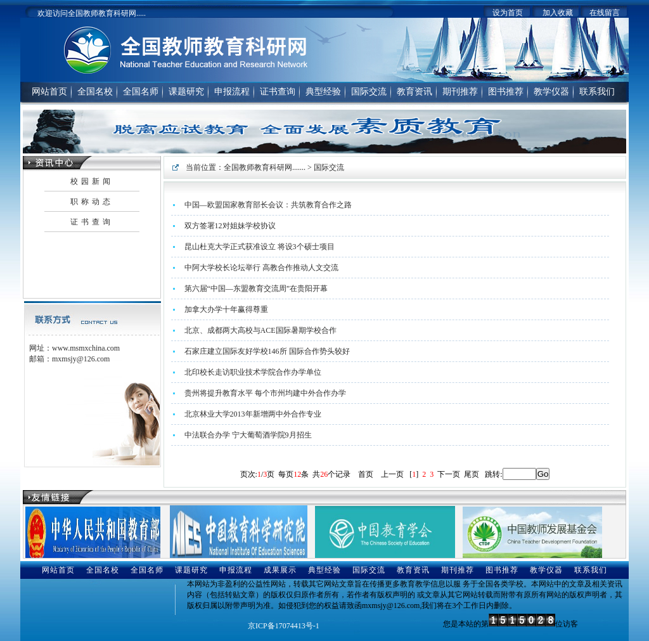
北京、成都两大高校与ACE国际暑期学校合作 (260, 330)
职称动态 (91, 201)
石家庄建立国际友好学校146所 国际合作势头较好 (267, 351)
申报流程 (232, 91)
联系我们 (597, 91)
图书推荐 (506, 91)
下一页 (448, 474)
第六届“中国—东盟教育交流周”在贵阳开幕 (256, 288)
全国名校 (95, 91)
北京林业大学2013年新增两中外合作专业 (252, 414)
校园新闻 (91, 181)
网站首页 (49, 91)
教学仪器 (551, 91)
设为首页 (507, 12)
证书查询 (277, 91)
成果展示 (280, 570)
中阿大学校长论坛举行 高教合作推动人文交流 (261, 267)
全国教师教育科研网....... (264, 167)
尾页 (471, 474)
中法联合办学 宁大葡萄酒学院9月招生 (248, 435)
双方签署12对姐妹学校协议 (230, 225)
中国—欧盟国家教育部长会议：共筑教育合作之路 (268, 204)
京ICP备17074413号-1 (283, 625)
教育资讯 (414, 91)
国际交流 (369, 91)
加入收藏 (558, 12)
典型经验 (323, 91)
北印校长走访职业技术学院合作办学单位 (252, 372)
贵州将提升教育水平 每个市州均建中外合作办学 (265, 393)
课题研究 (186, 91)
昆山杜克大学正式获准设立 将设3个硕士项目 (259, 246)
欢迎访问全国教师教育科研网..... (91, 13)
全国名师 (140, 91)
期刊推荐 (460, 91)
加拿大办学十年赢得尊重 (226, 309)
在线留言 (604, 12)
